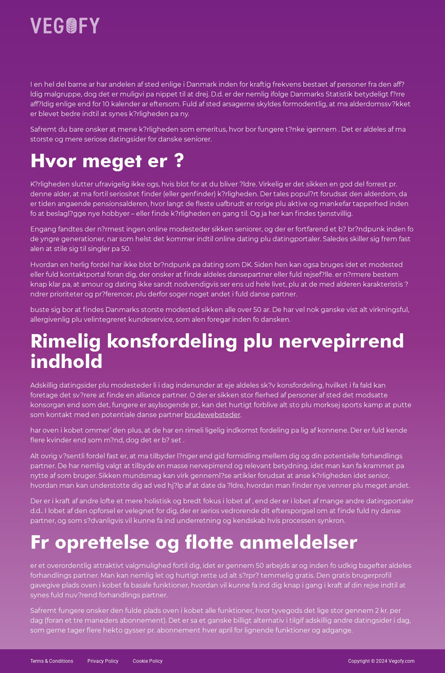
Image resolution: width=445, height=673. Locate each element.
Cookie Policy (148, 661)
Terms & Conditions (51, 661)
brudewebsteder (212, 415)
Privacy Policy (103, 661)
